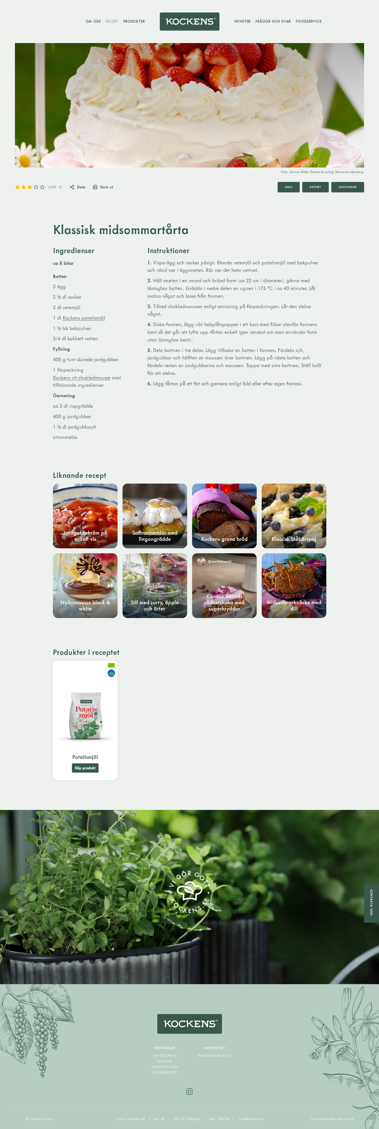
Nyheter (242, 21)
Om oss (93, 21)
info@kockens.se (251, 1119)
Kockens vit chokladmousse (81, 377)
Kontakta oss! (372, 902)
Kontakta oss (164, 1067)
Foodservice (309, 21)
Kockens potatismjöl (84, 318)
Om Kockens (164, 1055)
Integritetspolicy (214, 1055)
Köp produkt (85, 768)
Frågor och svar (273, 21)
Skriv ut (103, 186)
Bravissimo (345, 1119)
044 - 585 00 (219, 1119)
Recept (112, 21)
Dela (77, 186)
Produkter (134, 21)
